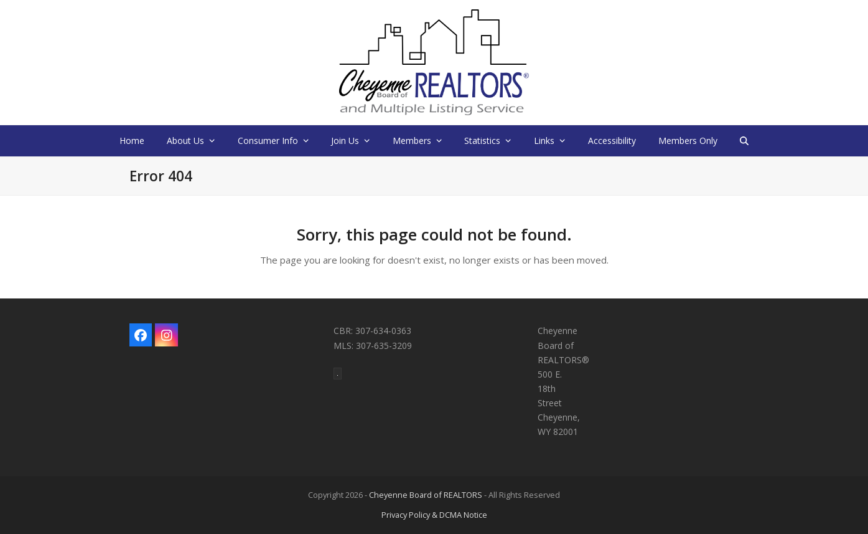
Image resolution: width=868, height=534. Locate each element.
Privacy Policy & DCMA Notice (434, 514)
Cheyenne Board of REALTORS (425, 494)
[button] (744, 140)
